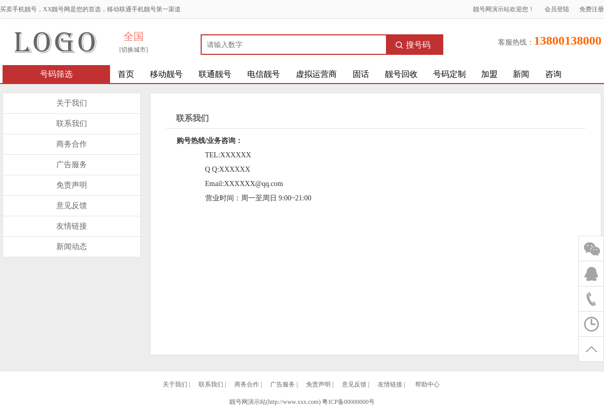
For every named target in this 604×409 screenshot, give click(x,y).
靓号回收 (401, 74)
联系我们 (71, 123)
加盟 (489, 74)
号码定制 (449, 74)
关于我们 (71, 103)
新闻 (521, 74)
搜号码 (413, 44)
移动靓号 (166, 74)
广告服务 (71, 164)
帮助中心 (427, 384)
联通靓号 (215, 74)
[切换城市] (133, 49)
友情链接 (71, 226)
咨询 (553, 74)
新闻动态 (71, 246)
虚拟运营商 (316, 74)
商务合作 (71, 144)
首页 (126, 74)
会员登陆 (557, 9)
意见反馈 (71, 205)
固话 (361, 74)
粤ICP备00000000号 (348, 401)
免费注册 (591, 9)
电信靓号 (263, 74)
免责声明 (71, 185)
